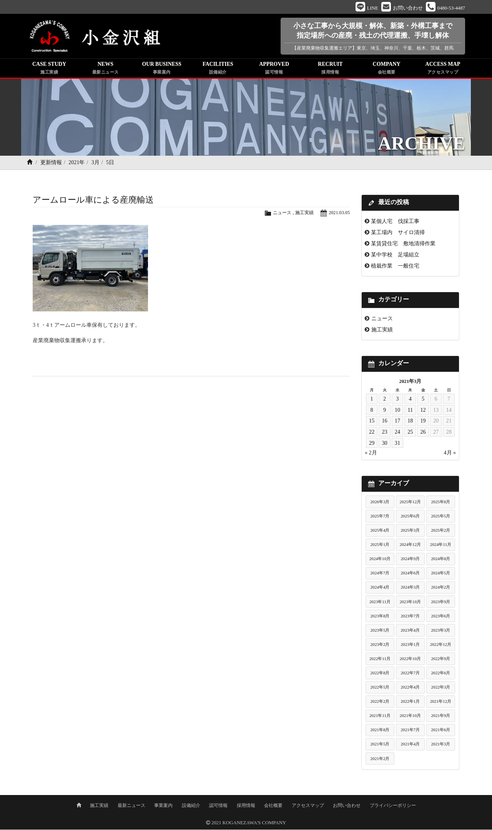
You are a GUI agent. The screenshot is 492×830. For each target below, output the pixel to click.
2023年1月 (410, 646)
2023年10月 (410, 602)
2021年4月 (410, 745)
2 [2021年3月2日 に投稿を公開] (384, 400)
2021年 (76, 164)
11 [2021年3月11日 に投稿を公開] (410, 411)
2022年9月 (440, 660)
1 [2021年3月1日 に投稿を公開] (372, 400)
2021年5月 (380, 745)
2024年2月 (440, 588)
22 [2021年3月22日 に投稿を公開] (371, 433)
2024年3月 (410, 588)
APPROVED (274, 70)
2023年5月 (380, 631)
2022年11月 (380, 660)
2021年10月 (410, 717)
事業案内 (163, 805)
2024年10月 (380, 560)
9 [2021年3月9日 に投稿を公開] (384, 411)
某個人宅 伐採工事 (395, 223)
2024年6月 (410, 574)
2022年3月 (440, 688)
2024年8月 (440, 560)
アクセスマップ (308, 805)
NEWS (105, 70)
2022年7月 (410, 674)
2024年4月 (380, 588)
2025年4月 (380, 531)
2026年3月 (380, 503)
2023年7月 (410, 617)
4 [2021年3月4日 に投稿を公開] (410, 400)
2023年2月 (380, 646)
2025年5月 (440, 517)
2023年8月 (380, 617)
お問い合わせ (347, 805)
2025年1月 (380, 546)
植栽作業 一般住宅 (395, 267)
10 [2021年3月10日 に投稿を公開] (397, 411)
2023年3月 (440, 631)
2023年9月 (440, 602)
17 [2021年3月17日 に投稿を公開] (397, 422)
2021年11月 (380, 717)
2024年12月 (410, 546)
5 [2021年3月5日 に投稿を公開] (423, 400)
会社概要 (273, 805)
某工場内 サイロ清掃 (398, 234)
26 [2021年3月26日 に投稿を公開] (423, 433)
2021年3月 (440, 745)
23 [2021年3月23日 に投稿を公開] (384, 433)
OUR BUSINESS (162, 70)
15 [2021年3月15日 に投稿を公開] (371, 422)
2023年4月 (410, 631)
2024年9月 (410, 560)
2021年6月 (440, 731)
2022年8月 (380, 674)
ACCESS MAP (443, 70)
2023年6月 (440, 617)
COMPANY (387, 70)
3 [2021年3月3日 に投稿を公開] (397, 400)
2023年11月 (380, 602)
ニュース (279, 214)
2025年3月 (410, 531)
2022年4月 (410, 688)
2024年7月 (380, 574)
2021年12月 (441, 702)
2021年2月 (380, 759)
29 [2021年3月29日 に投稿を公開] (371, 444)
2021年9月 (440, 717)
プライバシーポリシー (393, 805)
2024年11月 (440, 546)
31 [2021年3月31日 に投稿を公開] (397, 444)
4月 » (450, 454)
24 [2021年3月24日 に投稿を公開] (397, 433)
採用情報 (246, 805)
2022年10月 (410, 660)
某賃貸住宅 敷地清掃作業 (403, 245)
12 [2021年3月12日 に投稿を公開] (423, 411)
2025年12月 (410, 503)
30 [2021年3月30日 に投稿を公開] (384, 444)
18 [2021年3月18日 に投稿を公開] (410, 422)
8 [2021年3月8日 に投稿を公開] (372, 411)
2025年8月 (440, 503)
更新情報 (51, 164)
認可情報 (218, 805)
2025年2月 (440, 531)
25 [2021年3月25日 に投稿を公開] (410, 433)
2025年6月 (410, 517)
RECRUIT (330, 70)
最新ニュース (131, 805)
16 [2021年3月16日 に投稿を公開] (384, 422)
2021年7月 (410, 731)
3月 (95, 164)
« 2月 (371, 454)
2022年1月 (410, 702)
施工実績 (302, 214)
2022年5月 (380, 688)
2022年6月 (440, 674)
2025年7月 (380, 517)
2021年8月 (380, 731)
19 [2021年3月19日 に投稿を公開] (423, 422)
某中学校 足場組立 (395, 256)
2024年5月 (440, 574)
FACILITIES (218, 70)
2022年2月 (380, 702)
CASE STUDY (49, 70)
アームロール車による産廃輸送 (93, 201)
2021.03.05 (338, 214)
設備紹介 (191, 805)
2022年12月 (441, 646)
